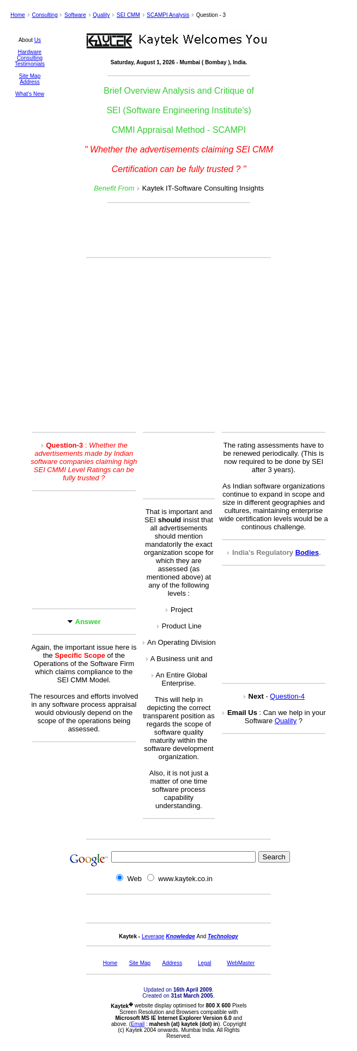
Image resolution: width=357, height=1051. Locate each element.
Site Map (29, 76)
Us (37, 40)
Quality (101, 15)
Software (75, 15)
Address (30, 82)
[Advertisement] (178, 231)
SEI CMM (128, 15)
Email (137, 1024)
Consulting (44, 15)
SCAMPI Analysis (168, 15)
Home (17, 15)
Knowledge (180, 936)
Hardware (29, 52)
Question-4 (287, 696)
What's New (29, 94)
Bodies (307, 552)
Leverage (153, 936)
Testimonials (30, 64)
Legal (204, 963)
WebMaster (241, 963)
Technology (223, 936)
